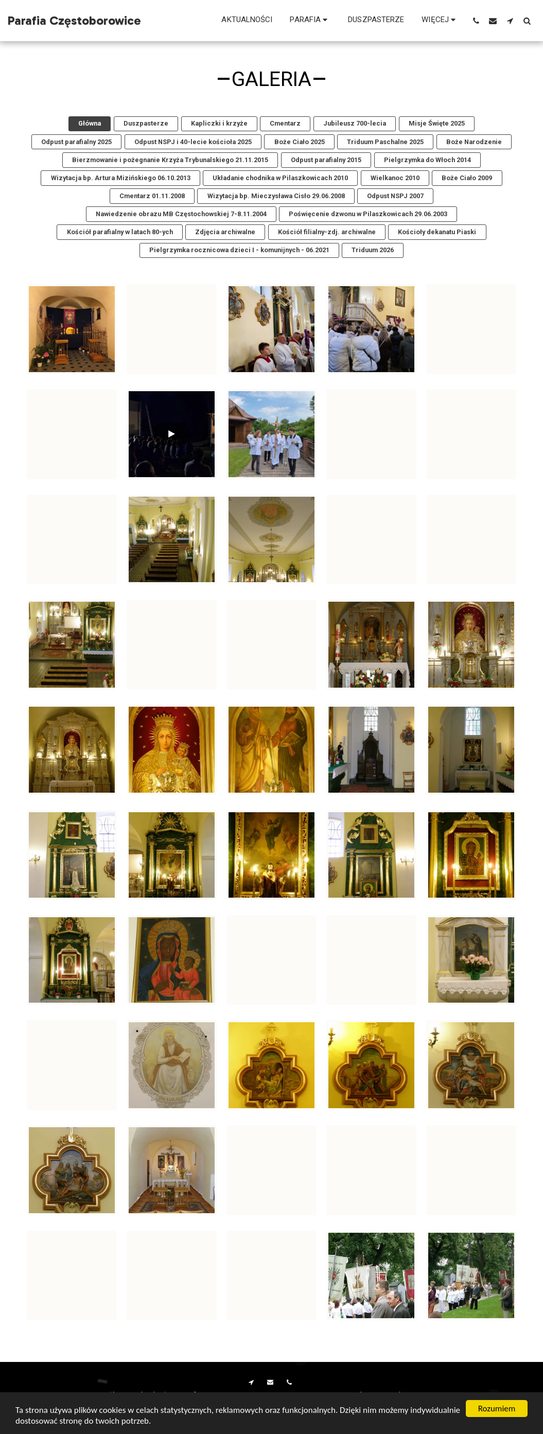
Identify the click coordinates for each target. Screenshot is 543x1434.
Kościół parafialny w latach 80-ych (120, 232)
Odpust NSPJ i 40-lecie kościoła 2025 (193, 142)
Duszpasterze (146, 123)
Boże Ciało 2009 (467, 178)
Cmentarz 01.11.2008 (152, 196)
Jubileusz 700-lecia (354, 123)
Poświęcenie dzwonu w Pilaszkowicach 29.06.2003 (368, 214)
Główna (89, 123)
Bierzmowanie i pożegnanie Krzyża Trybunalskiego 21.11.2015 (170, 160)
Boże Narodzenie (474, 142)
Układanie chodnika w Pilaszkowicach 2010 (280, 178)
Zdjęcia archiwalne (225, 232)
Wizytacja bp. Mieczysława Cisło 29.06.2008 (276, 196)
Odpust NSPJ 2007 (395, 196)
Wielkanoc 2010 (395, 178)
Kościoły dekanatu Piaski (437, 232)
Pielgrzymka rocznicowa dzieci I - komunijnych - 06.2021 (239, 250)
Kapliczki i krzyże (219, 123)
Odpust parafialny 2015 (326, 160)
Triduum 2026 (373, 250)
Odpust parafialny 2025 (76, 142)
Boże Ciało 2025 (299, 142)
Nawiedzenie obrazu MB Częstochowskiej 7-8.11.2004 (181, 214)
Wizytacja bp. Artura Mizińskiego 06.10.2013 (120, 178)
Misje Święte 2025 (437, 123)
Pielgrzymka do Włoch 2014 (427, 160)
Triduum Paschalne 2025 (385, 142)
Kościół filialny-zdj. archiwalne (327, 232)
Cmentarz (285, 123)
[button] (310, 20)
